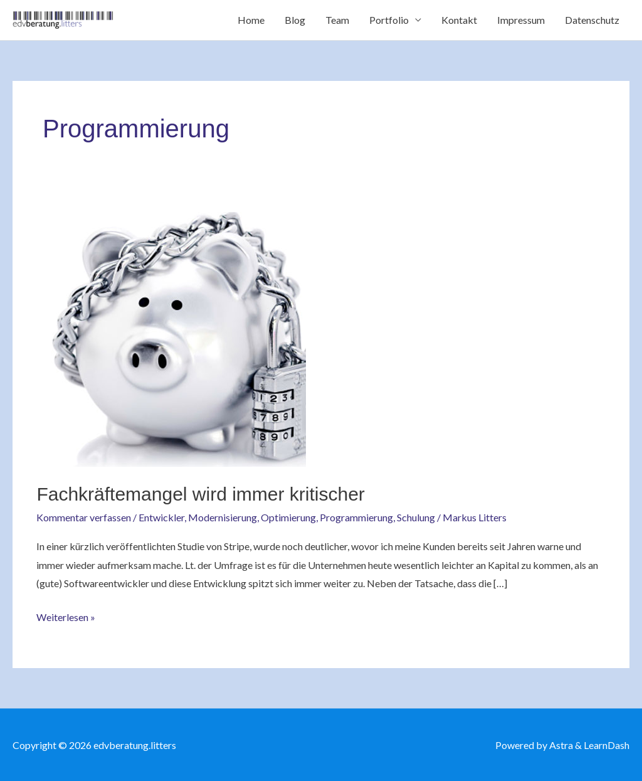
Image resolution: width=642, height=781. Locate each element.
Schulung (416, 517)
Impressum (521, 20)
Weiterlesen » (65, 615)
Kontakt (459, 20)
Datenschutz (592, 20)
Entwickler (161, 517)
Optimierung (288, 517)
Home (251, 20)
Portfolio (389, 20)
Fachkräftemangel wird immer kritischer (200, 494)
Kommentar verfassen (83, 517)
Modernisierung (222, 517)
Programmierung (356, 517)
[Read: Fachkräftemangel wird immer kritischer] (171, 338)
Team (337, 20)
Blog (295, 20)
